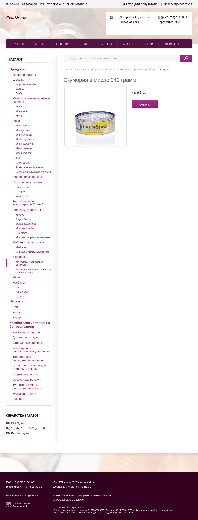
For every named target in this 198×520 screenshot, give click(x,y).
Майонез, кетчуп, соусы (29, 242)
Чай (15, 307)
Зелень (20, 88)
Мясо (16, 120)
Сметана (21, 232)
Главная (19, 43)
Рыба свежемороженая (29, 167)
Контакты (85, 486)
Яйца (16, 277)
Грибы (19, 93)
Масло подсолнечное (27, 176)
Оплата (107, 43)
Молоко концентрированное (33, 237)
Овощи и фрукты (24, 74)
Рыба (16, 157)
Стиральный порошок (28, 342)
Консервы (19, 256)
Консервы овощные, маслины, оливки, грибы (34, 271)
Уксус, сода (22, 196)
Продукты (18, 69)
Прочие (20, 296)
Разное (18, 398)
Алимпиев (22, 291)
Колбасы (19, 282)
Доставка (85, 43)
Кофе (16, 312)
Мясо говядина (25, 143)
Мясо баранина (25, 139)
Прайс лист (171, 43)
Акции (148, 43)
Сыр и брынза (24, 219)
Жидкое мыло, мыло (27, 374)
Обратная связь (130, 22)
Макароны (22, 111)
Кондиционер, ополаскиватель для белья (31, 349)
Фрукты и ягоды (26, 84)
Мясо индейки (24, 134)
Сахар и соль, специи (27, 182)
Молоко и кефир (25, 228)
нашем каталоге (76, 4)
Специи (20, 191)
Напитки (16, 301)
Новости (62, 43)
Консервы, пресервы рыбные (29, 263)
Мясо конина (23, 152)
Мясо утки (22, 130)
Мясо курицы (23, 125)
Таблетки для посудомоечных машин (28, 358)
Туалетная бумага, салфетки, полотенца (27, 386)
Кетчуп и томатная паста (32, 251)
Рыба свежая (23, 162)
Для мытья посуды (25, 337)
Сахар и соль (23, 187)
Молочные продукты (27, 209)
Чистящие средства (26, 332)
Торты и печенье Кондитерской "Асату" (28, 202)
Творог (20, 214)
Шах (18, 287)
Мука (19, 106)
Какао (17, 317)
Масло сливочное (26, 223)
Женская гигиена (24, 393)
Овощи (20, 79)
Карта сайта (87, 482)
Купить (144, 104)
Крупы (19, 115)
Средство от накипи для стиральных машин (29, 367)
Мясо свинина (24, 148)
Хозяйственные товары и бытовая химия (30, 324)
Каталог (40, 43)
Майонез (21, 247)
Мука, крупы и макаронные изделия (31, 100)
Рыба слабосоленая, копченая (34, 171)
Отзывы (128, 43)
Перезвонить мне (169, 22)
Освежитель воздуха (27, 379)
